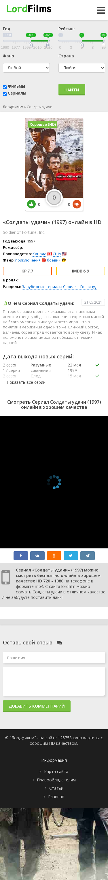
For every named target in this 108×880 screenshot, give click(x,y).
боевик (53, 260)
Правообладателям (56, 780)
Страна (66, 56)
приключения (28, 260)
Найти (72, 90)
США (57, 253)
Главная (56, 796)
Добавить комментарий (37, 706)
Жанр (8, 56)
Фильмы (16, 86)
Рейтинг (66, 28)
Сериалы (17, 93)
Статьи (56, 788)
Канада (39, 253)
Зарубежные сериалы (42, 286)
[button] (24, 382)
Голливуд (88, 286)
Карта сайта (56, 771)
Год (6, 28)
